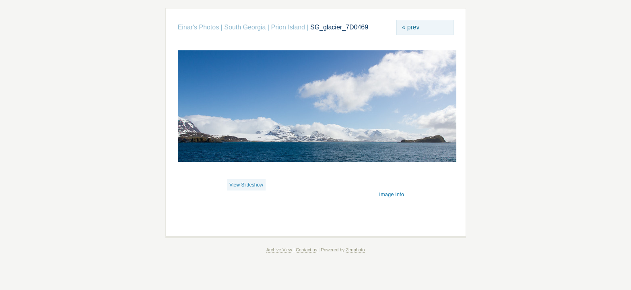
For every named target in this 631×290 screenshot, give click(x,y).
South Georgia (245, 27)
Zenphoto (355, 249)
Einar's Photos (198, 27)
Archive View (279, 249)
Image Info (391, 194)
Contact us (306, 249)
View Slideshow (246, 185)
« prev (411, 27)
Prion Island (288, 27)
